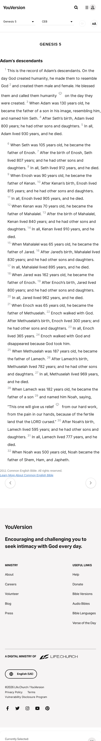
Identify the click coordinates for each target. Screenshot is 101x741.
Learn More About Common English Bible (26, 475)
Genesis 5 (19, 21)
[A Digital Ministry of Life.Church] (50, 654)
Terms (31, 692)
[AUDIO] (82, 23)
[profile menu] (90, 7)
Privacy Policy (13, 692)
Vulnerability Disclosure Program (26, 697)
